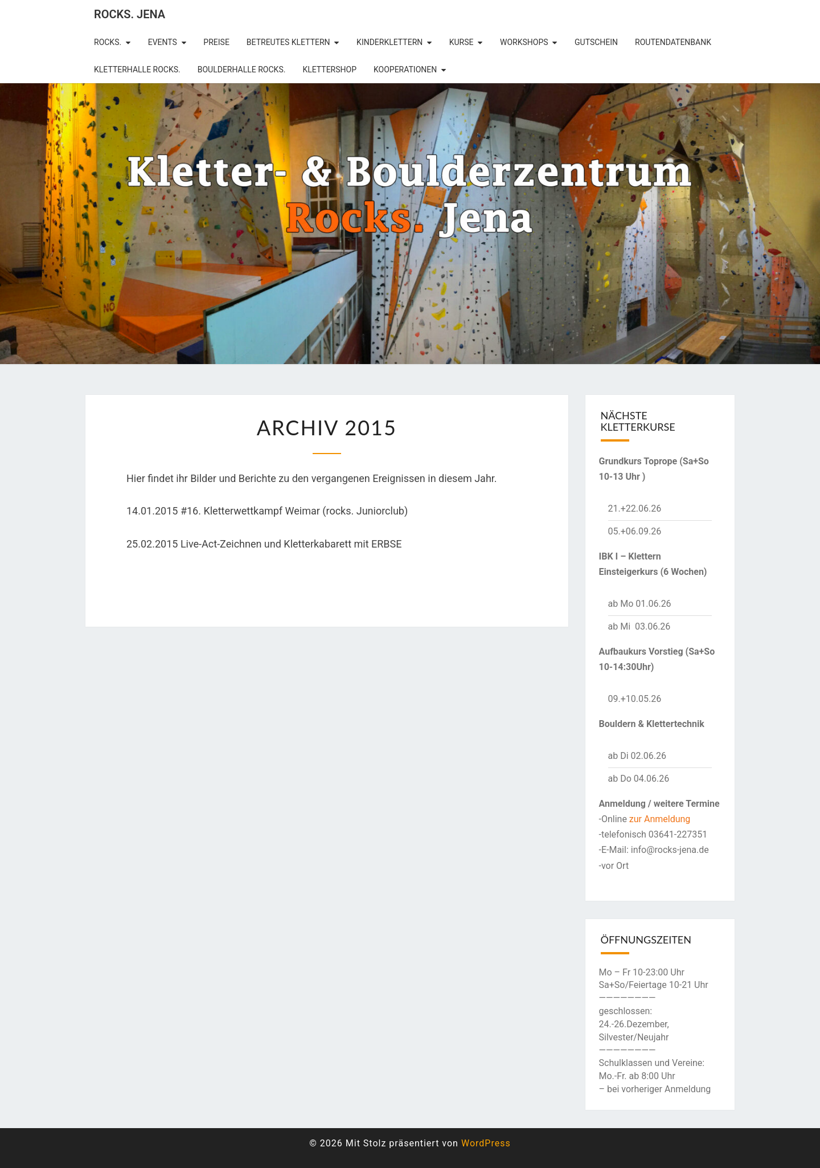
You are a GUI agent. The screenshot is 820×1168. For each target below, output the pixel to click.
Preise (216, 42)
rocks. (107, 42)
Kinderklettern (389, 42)
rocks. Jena (129, 14)
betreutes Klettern (288, 42)
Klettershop (329, 69)
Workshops (524, 42)
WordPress (486, 1143)
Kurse (461, 42)
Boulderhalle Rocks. (242, 69)
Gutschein (596, 42)
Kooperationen (405, 69)
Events (162, 42)
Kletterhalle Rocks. (137, 69)
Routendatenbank (673, 42)
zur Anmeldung (660, 819)
